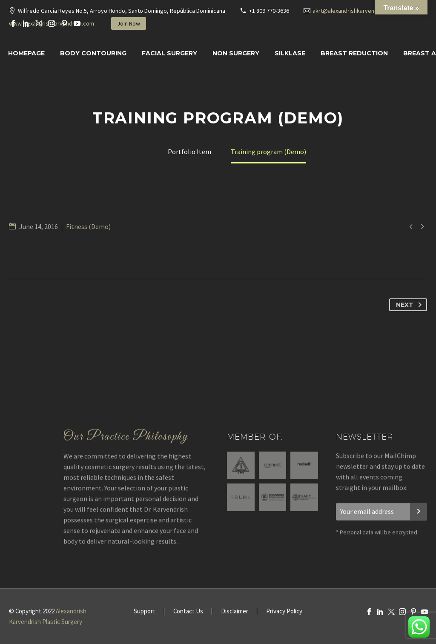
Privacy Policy (284, 611)
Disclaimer (234, 611)
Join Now (128, 23)
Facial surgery (169, 53)
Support (144, 611)
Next (410, 304)
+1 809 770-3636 (269, 10)
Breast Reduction (354, 53)
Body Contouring (93, 53)
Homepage (26, 53)
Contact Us (188, 611)
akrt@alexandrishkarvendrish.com (356, 10)
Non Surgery (235, 53)
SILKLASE (290, 53)
